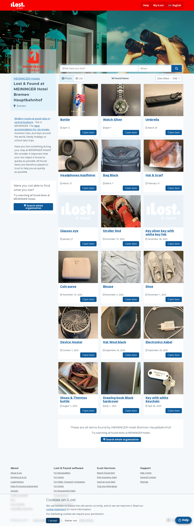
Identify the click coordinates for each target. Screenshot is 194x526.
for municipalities (62, 472)
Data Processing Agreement (24, 486)
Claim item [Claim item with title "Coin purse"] (88, 299)
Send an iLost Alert (106, 481)
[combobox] (99, 68)
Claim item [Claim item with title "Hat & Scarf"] (174, 188)
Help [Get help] (146, 5)
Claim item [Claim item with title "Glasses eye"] (88, 243)
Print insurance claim (107, 477)
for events (59, 477)
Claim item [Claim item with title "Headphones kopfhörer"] (88, 188)
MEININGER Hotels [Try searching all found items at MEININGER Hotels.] (27, 78)
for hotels (59, 486)
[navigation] (183, 520)
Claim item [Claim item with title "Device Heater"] (88, 355)
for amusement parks (64, 490)
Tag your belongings (107, 486)
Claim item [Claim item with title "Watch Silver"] (131, 132)
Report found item (106, 472)
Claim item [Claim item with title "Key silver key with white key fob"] (174, 243)
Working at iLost (19, 477)
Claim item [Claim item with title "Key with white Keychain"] (174, 410)
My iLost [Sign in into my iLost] (158, 5)
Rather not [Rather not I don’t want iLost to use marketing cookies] (71, 520)
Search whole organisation (33, 207)
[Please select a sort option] (168, 78)
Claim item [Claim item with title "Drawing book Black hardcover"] (131, 410)
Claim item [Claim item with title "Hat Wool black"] (131, 355)
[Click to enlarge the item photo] (78, 100)
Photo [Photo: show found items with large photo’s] (67, 78)
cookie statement (56, 509)
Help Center (146, 472)
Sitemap (144, 481)
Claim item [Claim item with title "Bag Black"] (131, 188)
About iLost (16, 472)
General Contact (148, 477)
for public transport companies (69, 481)
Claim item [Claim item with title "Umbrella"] (174, 132)
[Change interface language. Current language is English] (174, 5)
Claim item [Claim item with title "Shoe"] (174, 299)
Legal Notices (17, 481)
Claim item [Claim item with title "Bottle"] (88, 132)
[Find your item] (176, 68)
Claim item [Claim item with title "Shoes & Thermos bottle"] (88, 410)
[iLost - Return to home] (18, 5)
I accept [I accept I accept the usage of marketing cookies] (52, 520)
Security (14, 490)
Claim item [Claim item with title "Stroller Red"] (131, 243)
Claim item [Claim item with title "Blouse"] (131, 299)
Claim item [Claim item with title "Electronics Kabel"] (174, 355)
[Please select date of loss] (154, 68)
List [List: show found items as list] (79, 78)
